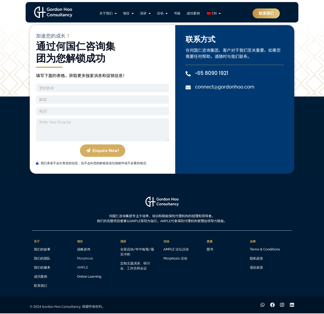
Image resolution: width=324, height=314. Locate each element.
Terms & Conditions (265, 249)
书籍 (177, 13)
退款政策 (256, 267)
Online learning (89, 277)
